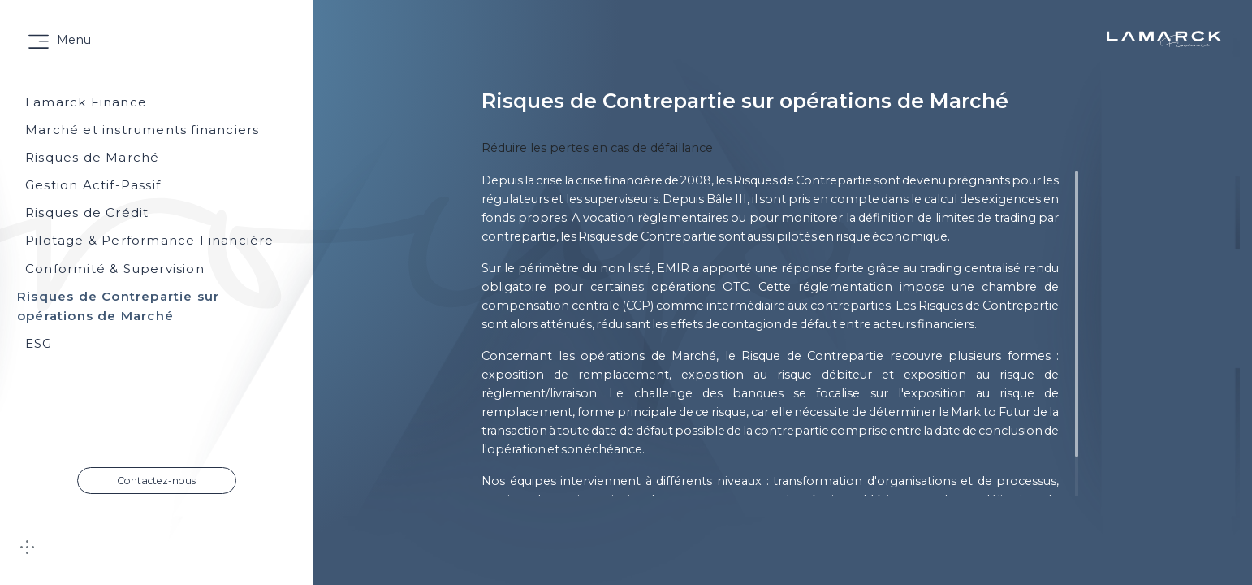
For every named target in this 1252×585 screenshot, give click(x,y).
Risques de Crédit (87, 212)
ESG (39, 343)
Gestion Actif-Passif (93, 185)
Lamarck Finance (86, 102)
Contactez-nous (156, 480)
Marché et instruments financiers (142, 129)
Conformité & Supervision (115, 268)
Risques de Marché (92, 157)
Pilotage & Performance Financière (149, 240)
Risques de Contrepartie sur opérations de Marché (118, 305)
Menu (74, 39)
